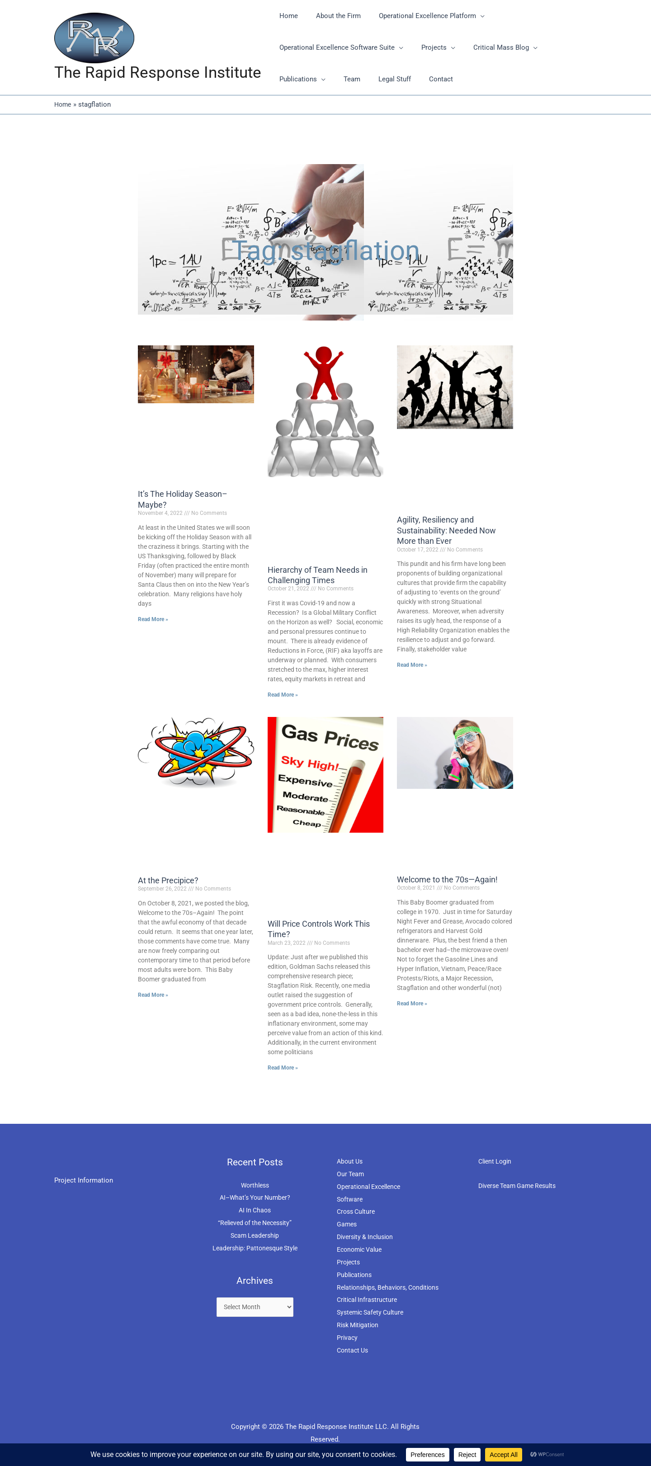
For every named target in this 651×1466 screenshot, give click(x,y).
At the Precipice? (168, 880)
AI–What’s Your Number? (254, 1197)
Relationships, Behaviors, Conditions (392, 1287)
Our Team (351, 1174)
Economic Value (362, 1249)
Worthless (255, 1185)
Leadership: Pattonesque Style (255, 1248)
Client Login (496, 1161)
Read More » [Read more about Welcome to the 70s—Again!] (412, 1003)
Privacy (348, 1338)
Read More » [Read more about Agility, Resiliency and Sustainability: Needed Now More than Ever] (412, 665)
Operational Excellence (371, 1187)
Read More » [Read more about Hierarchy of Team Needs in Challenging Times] (283, 695)
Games (347, 1224)
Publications (355, 1274)
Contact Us (354, 1350)
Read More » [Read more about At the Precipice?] (153, 995)
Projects (349, 1262)
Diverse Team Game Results (520, 1186)
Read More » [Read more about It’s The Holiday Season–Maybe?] (153, 619)
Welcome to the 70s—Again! (447, 879)
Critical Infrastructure (369, 1300)
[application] (469, 16)
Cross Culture (357, 1211)
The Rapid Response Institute (157, 72)
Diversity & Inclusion (367, 1237)
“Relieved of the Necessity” (255, 1223)
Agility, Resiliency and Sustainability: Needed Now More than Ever (446, 530)
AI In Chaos (254, 1210)
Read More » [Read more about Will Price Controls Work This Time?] (283, 1068)
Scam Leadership (255, 1235)
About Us (351, 1161)
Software (350, 1199)
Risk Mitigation (359, 1325)
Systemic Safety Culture (373, 1312)
